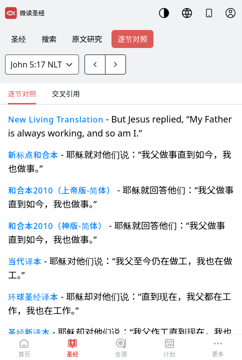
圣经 (18, 39)
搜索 (49, 39)
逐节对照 (133, 39)
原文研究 (87, 39)
